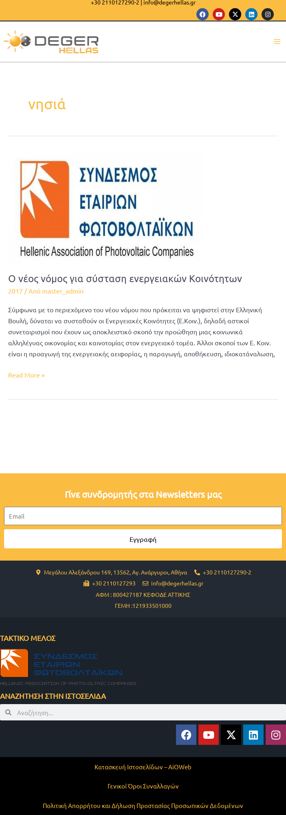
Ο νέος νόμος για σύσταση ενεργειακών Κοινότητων (125, 278)
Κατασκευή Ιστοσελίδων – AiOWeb (143, 767)
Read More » (26, 374)
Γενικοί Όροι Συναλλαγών (143, 786)
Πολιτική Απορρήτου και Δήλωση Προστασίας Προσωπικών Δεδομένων (143, 805)
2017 (15, 291)
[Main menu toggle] (277, 42)
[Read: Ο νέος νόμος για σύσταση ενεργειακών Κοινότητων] (106, 206)
